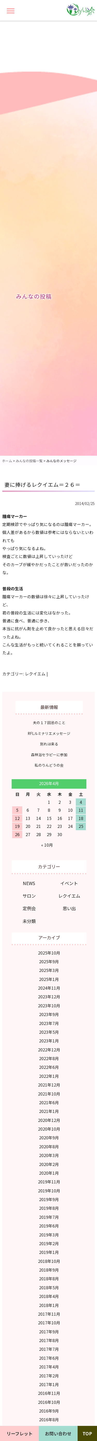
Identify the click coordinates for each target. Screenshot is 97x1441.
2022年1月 (49, 1076)
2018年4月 (49, 1296)
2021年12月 (49, 1085)
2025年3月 (49, 970)
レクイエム (35, 674)
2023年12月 (49, 997)
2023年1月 (49, 1041)
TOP (87, 1433)
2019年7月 (49, 1217)
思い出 (69, 908)
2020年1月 (49, 1173)
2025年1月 (49, 979)
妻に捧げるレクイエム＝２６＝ (42, 484)
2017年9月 (49, 1332)
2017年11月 (49, 1314)
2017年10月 (49, 1323)
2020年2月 (49, 1164)
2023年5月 (49, 1032)
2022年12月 (49, 1050)
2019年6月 (49, 1226)
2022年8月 (49, 1058)
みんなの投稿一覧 (29, 460)
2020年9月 (49, 1138)
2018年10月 (49, 1261)
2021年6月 (49, 1102)
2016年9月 (49, 1411)
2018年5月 (49, 1288)
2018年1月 (49, 1305)
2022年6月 (49, 1067)
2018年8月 (49, 1279)
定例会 (29, 908)
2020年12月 (49, 1120)
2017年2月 (49, 1376)
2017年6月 (49, 1358)
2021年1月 (49, 1111)
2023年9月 (49, 1014)
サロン (29, 895)
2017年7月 (49, 1349)
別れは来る (49, 743)
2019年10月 (49, 1191)
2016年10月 (49, 1402)
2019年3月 (49, 1235)
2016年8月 (49, 1420)
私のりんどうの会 (49, 765)
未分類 (29, 921)
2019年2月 (49, 1243)
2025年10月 (49, 953)
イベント (69, 883)
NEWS (29, 883)
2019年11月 (49, 1182)
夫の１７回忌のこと (49, 722)
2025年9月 (49, 962)
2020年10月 (49, 1129)
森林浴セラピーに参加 (49, 754)
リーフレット (19, 1433)
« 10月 (47, 845)
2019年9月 (49, 1199)
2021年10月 (49, 1094)
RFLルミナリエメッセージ (49, 733)
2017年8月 (49, 1340)
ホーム (7, 460)
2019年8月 (49, 1208)
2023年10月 (49, 1006)
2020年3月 (49, 1155)
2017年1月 (49, 1384)
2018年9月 (49, 1270)
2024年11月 (49, 988)
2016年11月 (49, 1393)
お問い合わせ (58, 1433)
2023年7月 (49, 1023)
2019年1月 (49, 1252)
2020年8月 (49, 1147)
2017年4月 (49, 1367)
